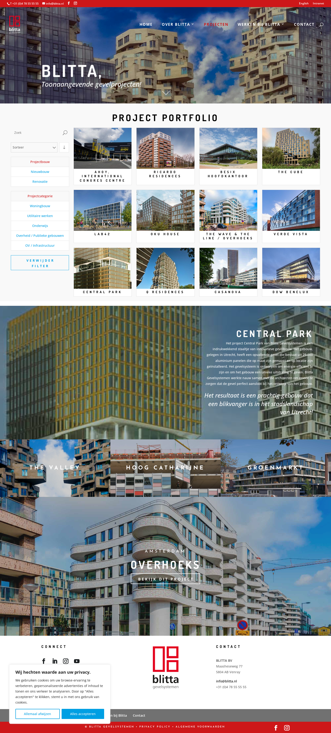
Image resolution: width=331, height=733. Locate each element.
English (304, 3)
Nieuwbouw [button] (40, 171)
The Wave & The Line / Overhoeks (228, 236)
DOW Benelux (291, 292)
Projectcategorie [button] (40, 196)
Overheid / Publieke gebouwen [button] (40, 235)
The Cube (291, 172)
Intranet (318, 3)
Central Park (102, 292)
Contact (304, 25)
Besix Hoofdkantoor (228, 174)
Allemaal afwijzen (37, 714)
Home (146, 25)
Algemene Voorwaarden (200, 727)
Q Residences (165, 292)
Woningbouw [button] (40, 206)
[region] (59, 694)
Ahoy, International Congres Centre (103, 176)
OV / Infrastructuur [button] (40, 245)
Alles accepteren (83, 714)
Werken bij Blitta (259, 25)
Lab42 (102, 234)
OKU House (165, 234)
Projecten (216, 25)
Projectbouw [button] (40, 162)
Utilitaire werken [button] (40, 216)
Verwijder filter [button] (40, 263)
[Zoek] (36, 133)
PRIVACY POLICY (155, 727)
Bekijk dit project (166, 579)
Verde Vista (291, 234)
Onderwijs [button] (40, 225)
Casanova (228, 292)
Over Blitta (176, 25)
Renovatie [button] (40, 181)
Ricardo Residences (165, 174)
